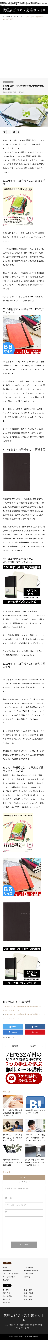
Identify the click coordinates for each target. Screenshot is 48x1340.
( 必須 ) (9, 1198)
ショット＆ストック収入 (11, 1274)
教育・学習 (6, 1293)
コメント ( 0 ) (24, 1177)
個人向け (27, 1277)
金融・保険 (28, 1299)
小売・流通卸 (7, 1296)
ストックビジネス (9, 1277)
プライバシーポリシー (23, 1328)
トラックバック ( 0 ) (24, 1182)
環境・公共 (6, 1302)
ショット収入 (28, 1274)
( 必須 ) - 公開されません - (16, 1205)
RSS (24, 1320)
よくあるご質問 (19, 1325)
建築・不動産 (28, 1293)
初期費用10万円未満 (31, 1271)
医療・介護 (6, 1299)
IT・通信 (6, 1290)
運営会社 (29, 1325)
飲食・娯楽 (28, 1290)
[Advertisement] (24, 52)
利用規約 (37, 1325)
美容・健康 (28, 1296)
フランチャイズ (29, 1267)
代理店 (5, 1267)
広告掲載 (9, 1325)
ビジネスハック (8, 82)
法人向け (6, 1280)
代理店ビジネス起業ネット (24, 1315)
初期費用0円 (7, 1271)
